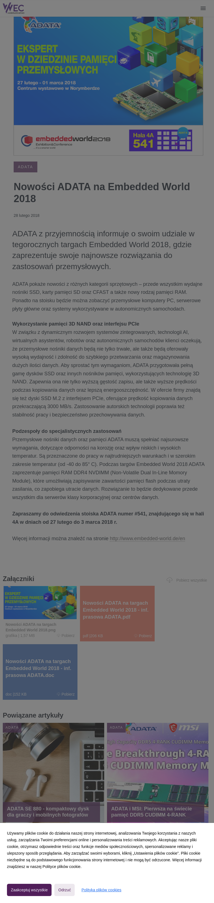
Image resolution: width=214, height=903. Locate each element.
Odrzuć (64, 890)
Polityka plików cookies (101, 890)
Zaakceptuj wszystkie (29, 890)
